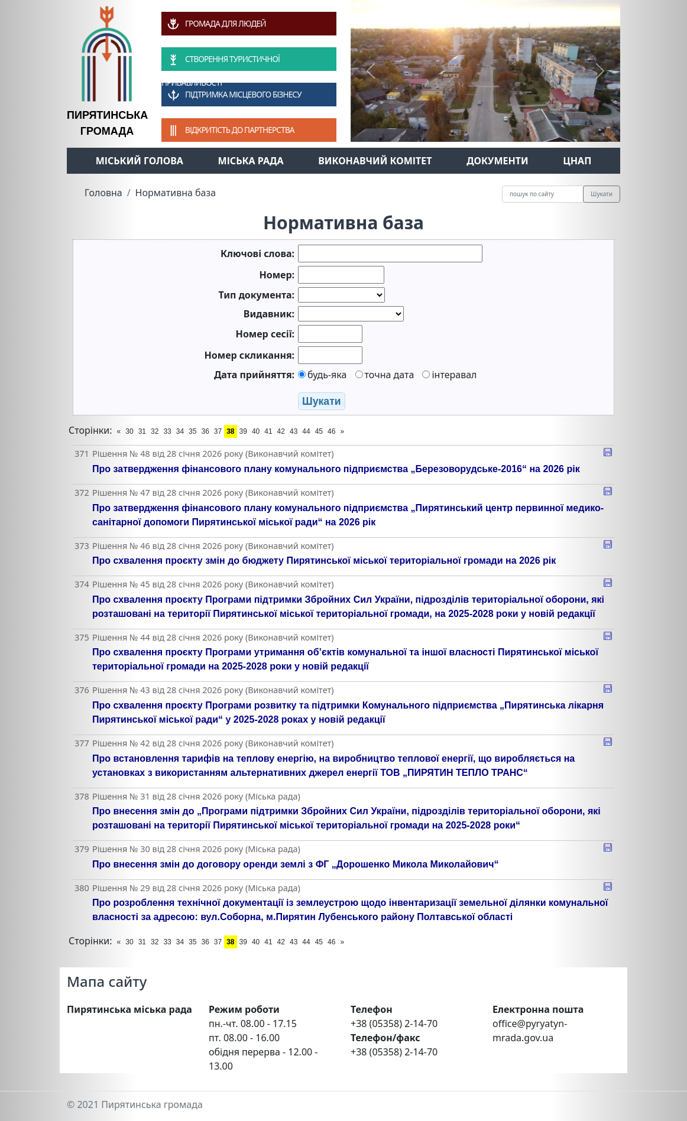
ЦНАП (577, 160)
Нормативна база (175, 192)
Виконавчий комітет (375, 160)
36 (205, 431)
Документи (497, 160)
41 (268, 431)
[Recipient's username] (543, 194)
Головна (103, 192)
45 (319, 431)
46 (331, 431)
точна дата (384, 374)
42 (281, 431)
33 (167, 431)
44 (306, 431)
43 (293, 431)
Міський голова (139, 160)
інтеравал (449, 374)
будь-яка (322, 374)
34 (180, 431)
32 (154, 431)
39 (243, 431)
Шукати (602, 194)
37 (218, 431)
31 (142, 431)
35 (192, 431)
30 (129, 431)
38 (230, 431)
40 (256, 431)
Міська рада (251, 160)
